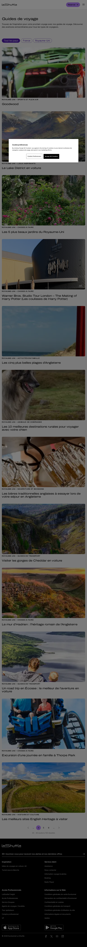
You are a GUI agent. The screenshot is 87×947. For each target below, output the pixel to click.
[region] (43, 150)
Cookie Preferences (34, 156)
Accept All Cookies (51, 156)
